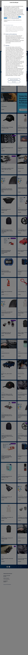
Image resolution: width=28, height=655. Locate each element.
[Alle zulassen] (14, 82)
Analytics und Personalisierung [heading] (10, 34)
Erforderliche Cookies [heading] (8, 25)
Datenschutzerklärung (15, 18)
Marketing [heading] (6, 45)
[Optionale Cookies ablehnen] (14, 79)
